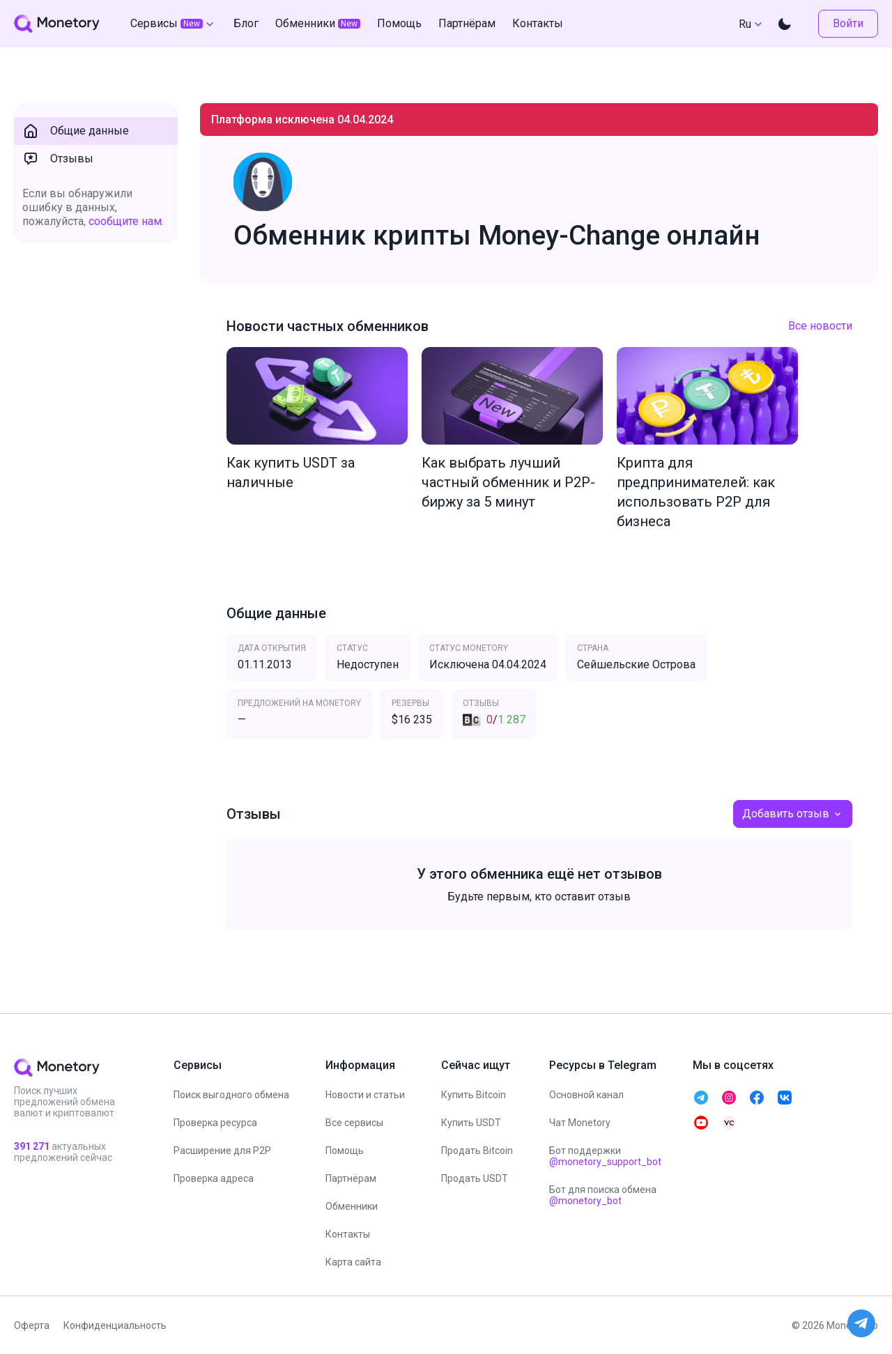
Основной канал (586, 1094)
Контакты (347, 1234)
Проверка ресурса (215, 1122)
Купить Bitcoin (473, 1094)
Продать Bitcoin (477, 1150)
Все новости (820, 325)
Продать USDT (474, 1178)
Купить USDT (471, 1122)
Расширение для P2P (222, 1150)
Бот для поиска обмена (602, 1195)
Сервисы (173, 24)
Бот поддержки (605, 1156)
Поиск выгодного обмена (231, 1094)
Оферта (31, 1325)
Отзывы (57, 159)
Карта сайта (353, 1262)
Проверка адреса (214, 1178)
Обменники (351, 1206)
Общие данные (75, 131)
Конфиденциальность (115, 1325)
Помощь (344, 1150)
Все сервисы (354, 1122)
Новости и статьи (365, 1094)
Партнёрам (350, 1178)
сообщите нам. (126, 221)
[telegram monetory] (701, 1097)
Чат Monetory (579, 1122)
